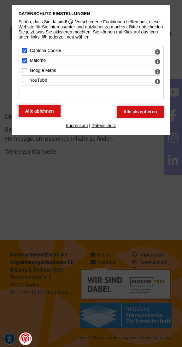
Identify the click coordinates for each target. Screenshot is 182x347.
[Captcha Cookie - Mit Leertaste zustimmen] (24, 50)
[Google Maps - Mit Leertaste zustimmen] (24, 70)
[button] (26, 338)
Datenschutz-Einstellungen (54, 13)
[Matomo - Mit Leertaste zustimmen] (24, 60)
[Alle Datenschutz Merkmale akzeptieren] (140, 112)
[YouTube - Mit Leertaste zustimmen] (24, 80)
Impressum (77, 125)
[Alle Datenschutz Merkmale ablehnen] (40, 111)
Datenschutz (103, 125)
